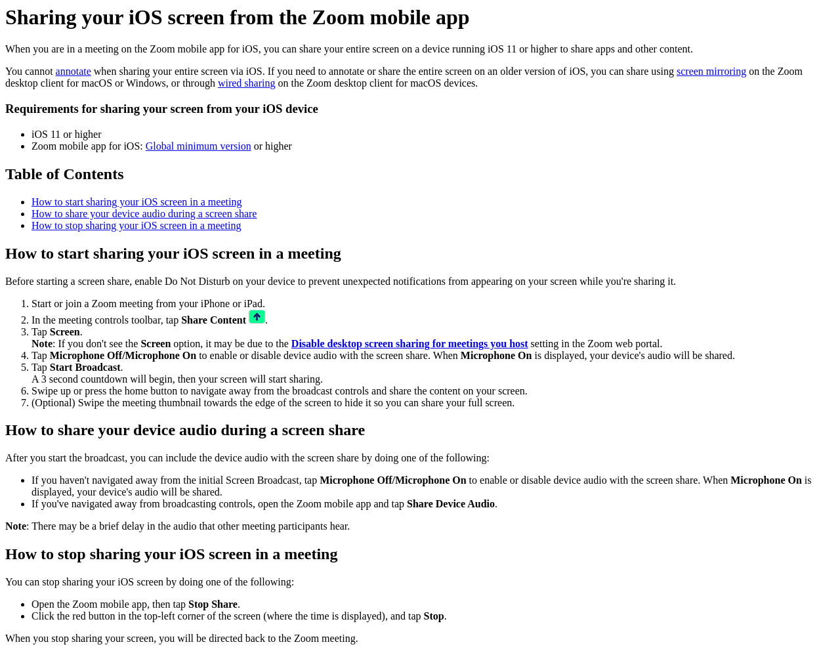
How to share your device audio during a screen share (144, 213)
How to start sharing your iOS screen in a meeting (137, 201)
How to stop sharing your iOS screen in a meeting (137, 225)
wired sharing (247, 83)
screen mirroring (711, 71)
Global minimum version (198, 146)
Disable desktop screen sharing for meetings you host (409, 343)
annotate (73, 71)
